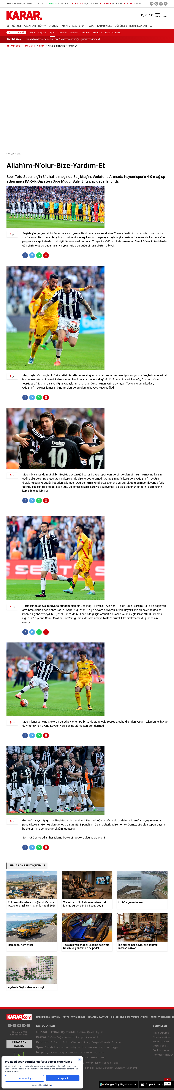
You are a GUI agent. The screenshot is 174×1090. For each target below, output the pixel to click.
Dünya (42, 25)
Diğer (115, 1047)
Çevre (91, 1032)
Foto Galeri (16, 32)
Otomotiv (77, 1042)
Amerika (69, 1037)
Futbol (51, 1047)
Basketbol (62, 1047)
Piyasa (57, 1042)
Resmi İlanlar (138, 25)
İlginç (98, 1062)
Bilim (103, 1057)
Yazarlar (30, 25)
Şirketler (117, 1042)
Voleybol (75, 1047)
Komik (89, 1062)
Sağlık (73, 1052)
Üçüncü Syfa (68, 1032)
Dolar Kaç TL (160, 1046)
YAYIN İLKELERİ (78, 1017)
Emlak (66, 1042)
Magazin (63, 1052)
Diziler (53, 1052)
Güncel (17, 25)
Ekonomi (54, 25)
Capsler (42, 32)
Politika (55, 1032)
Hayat (91, 25)
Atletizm (87, 1047)
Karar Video (104, 25)
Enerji (87, 1042)
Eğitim (99, 1032)
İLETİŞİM (55, 1017)
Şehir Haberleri (161, 1050)
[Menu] (150, 26)
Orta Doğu (56, 1037)
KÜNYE (65, 1017)
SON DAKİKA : (14, 39)
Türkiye (81, 1032)
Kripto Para (69, 25)
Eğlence (99, 1052)
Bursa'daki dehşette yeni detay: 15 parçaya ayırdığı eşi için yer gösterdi (63, 39)
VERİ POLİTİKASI (139, 1017)
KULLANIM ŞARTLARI (98, 1017)
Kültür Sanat (85, 1052)
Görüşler (121, 25)
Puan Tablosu (161, 1041)
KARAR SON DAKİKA (19, 1044)
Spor (82, 25)
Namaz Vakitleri (162, 1037)
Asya (89, 1037)
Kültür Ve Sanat (113, 32)
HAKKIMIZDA (43, 1017)
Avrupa (80, 1037)
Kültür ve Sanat (104, 1068)
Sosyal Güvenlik (101, 1042)
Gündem (85, 32)
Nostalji (74, 32)
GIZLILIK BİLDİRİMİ (120, 1017)
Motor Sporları (101, 1047)
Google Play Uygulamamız (120, 1084)
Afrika (96, 1037)
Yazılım (95, 1057)
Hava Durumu (161, 1033)
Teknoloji (62, 32)
